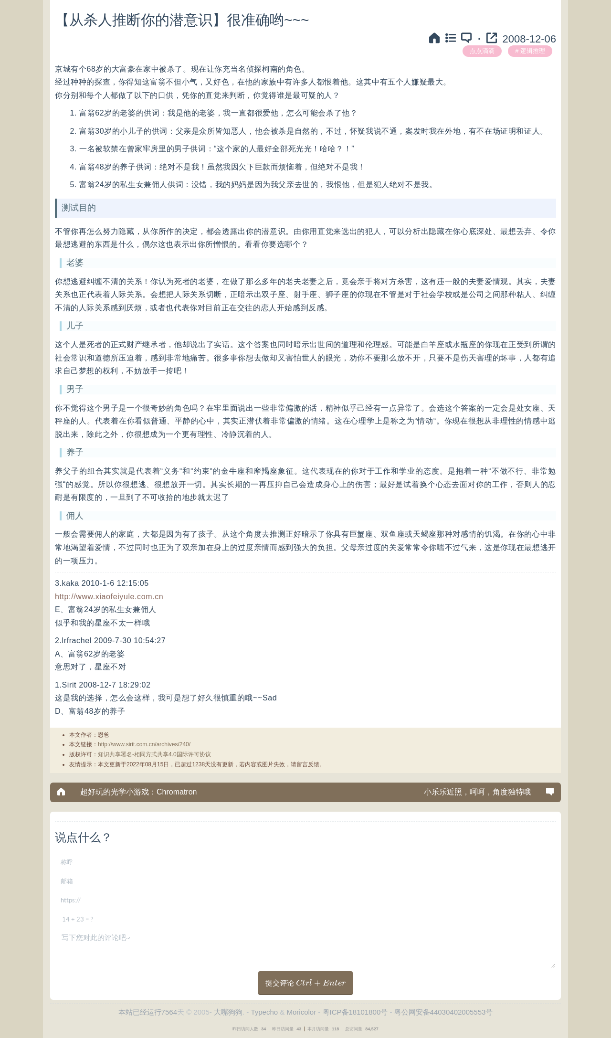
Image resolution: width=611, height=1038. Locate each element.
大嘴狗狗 (228, 1012)
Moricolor (301, 1012)
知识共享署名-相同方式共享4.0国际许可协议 (154, 754)
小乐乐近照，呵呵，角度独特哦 (477, 792)
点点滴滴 (482, 50)
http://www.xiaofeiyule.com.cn (109, 597)
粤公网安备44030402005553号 (443, 1012)
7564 (169, 1012)
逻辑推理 (532, 50)
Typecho (264, 1012)
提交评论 (305, 983)
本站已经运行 (139, 1012)
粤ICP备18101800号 (355, 1012)
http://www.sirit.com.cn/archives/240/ (144, 744)
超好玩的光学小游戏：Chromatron (138, 792)
